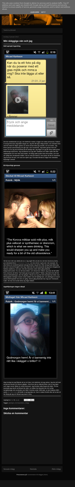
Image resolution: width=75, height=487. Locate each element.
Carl (12, 400)
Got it (43, 12)
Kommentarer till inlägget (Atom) (37, 474)
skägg (27, 403)
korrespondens (19, 403)
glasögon (11, 403)
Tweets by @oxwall (9, 30)
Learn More (34, 12)
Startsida (33, 469)
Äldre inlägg (56, 469)
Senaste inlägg (9, 469)
